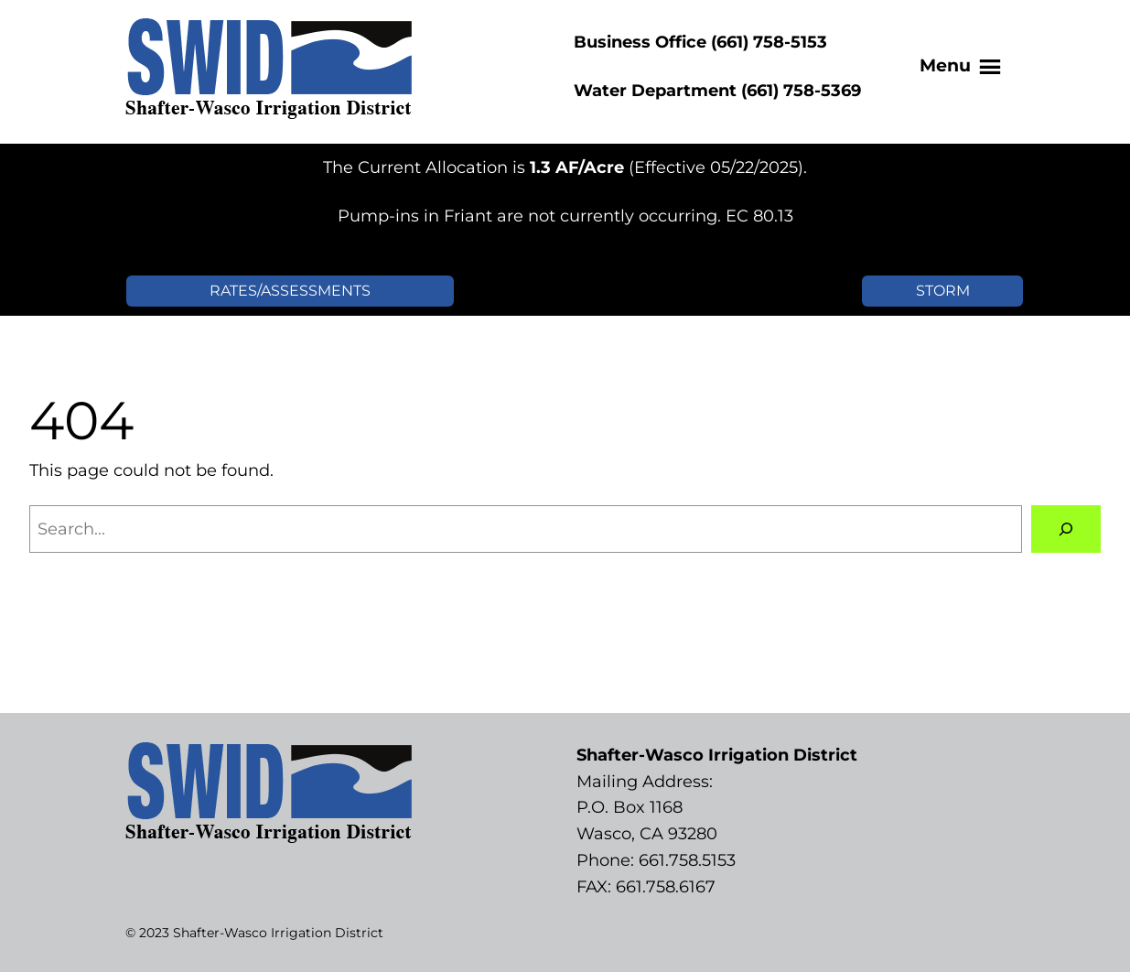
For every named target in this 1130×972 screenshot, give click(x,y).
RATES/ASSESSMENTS (290, 290)
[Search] (1066, 529)
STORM (943, 290)
